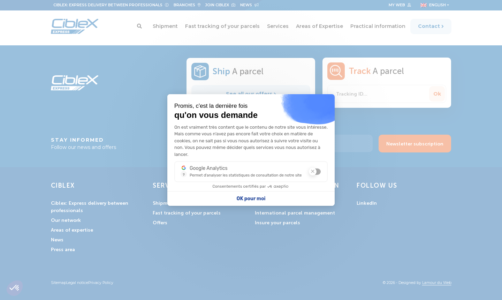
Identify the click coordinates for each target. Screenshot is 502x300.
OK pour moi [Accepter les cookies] (251, 199)
